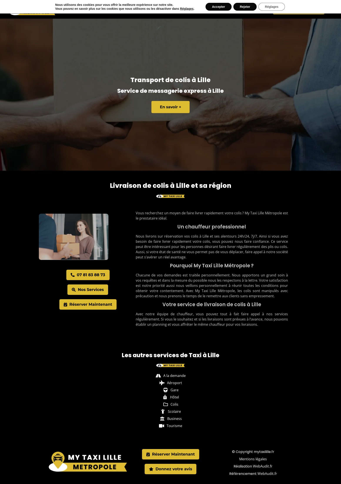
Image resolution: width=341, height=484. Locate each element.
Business (232, 9)
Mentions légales (253, 459)
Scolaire (213, 9)
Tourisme (251, 9)
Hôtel (184, 9)
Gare (171, 9)
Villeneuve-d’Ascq (127, 9)
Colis (197, 9)
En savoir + (170, 105)
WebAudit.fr (262, 466)
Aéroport (155, 9)
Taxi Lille (102, 9)
